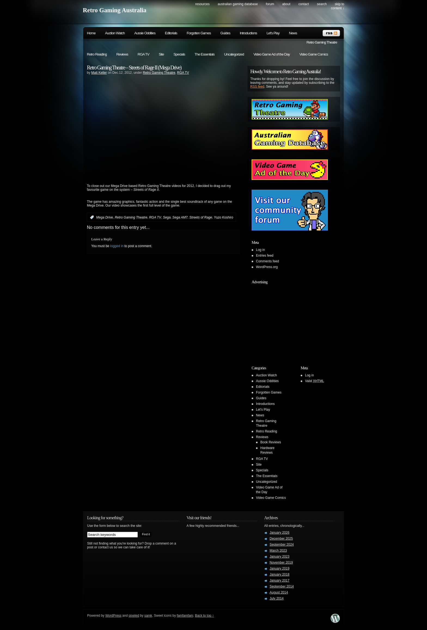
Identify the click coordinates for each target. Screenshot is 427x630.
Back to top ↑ (204, 615)
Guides (225, 33)
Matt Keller (99, 73)
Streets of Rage (200, 217)
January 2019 (279, 568)
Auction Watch (115, 33)
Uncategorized (234, 54)
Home (91, 33)
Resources (202, 4)
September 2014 (282, 586)
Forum (270, 4)
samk (148, 615)
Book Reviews (270, 442)
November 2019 (281, 562)
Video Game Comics (313, 54)
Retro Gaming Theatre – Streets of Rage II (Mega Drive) (134, 67)
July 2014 (276, 598)
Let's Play (273, 33)
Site (161, 54)
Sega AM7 (180, 217)
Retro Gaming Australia (115, 10)
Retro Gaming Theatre (321, 42)
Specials (179, 54)
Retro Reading (97, 54)
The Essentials (204, 54)
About (286, 4)
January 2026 (279, 532)
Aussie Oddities (144, 33)
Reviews (122, 54)
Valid (314, 381)
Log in (260, 250)
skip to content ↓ (337, 6)
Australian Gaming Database (238, 4)
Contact (303, 4)
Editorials (171, 33)
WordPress (113, 615)
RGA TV (143, 54)
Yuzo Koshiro (223, 217)
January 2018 (279, 574)
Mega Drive (104, 217)
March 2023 (278, 550)
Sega (166, 217)
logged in (117, 246)
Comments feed (267, 261)
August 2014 (279, 592)
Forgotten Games (199, 33)
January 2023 (279, 556)
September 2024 (282, 544)
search (322, 4)
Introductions (248, 33)
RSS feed (257, 86)
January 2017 (279, 580)
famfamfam (185, 615)
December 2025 (281, 538)
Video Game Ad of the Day (272, 54)
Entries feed (264, 255)
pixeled (134, 615)
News (293, 33)
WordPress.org (267, 267)
